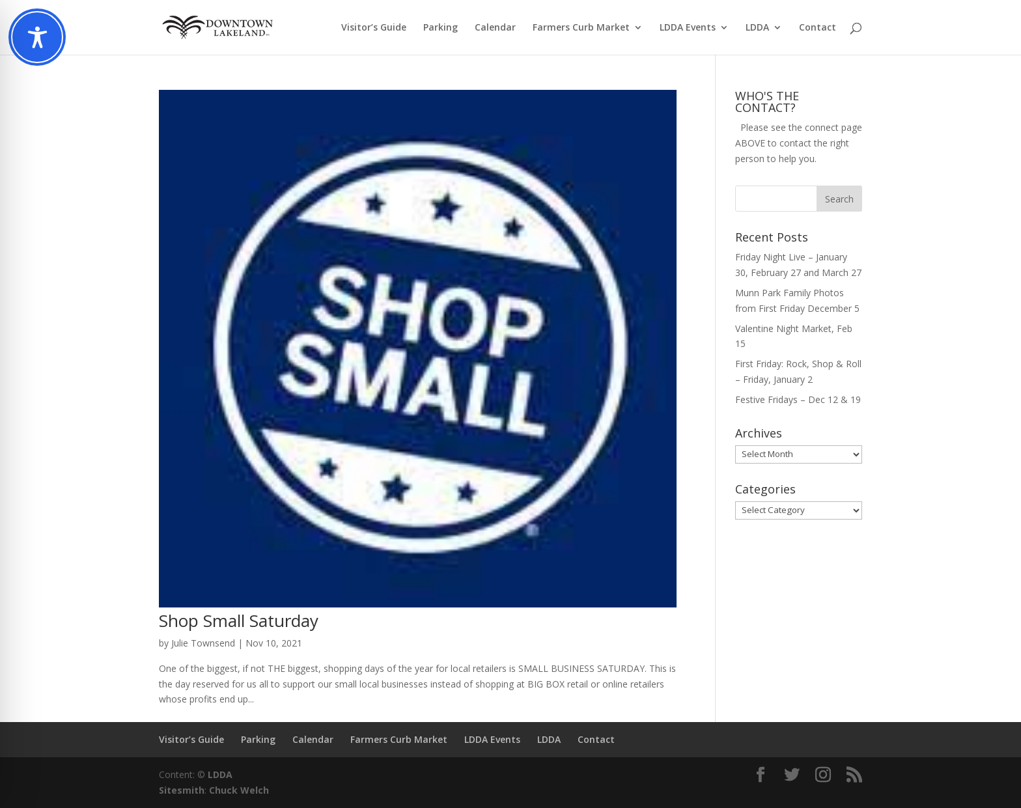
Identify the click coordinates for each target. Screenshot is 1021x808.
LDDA (757, 28)
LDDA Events (688, 28)
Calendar (495, 28)
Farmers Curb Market (581, 28)
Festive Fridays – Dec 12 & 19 (798, 399)
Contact (817, 28)
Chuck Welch (239, 790)
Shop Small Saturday (238, 620)
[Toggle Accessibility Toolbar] (37, 37)
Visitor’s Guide (373, 28)
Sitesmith (181, 790)
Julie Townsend (203, 643)
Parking (440, 28)
